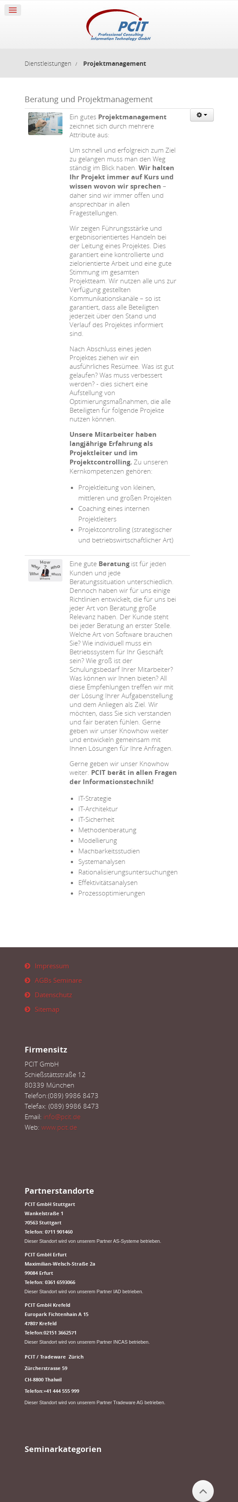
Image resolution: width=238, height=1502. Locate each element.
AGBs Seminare (58, 980)
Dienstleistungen (48, 64)
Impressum (52, 965)
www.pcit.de (59, 1127)
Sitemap (47, 1009)
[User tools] (202, 114)
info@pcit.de (62, 1116)
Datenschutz (53, 994)
